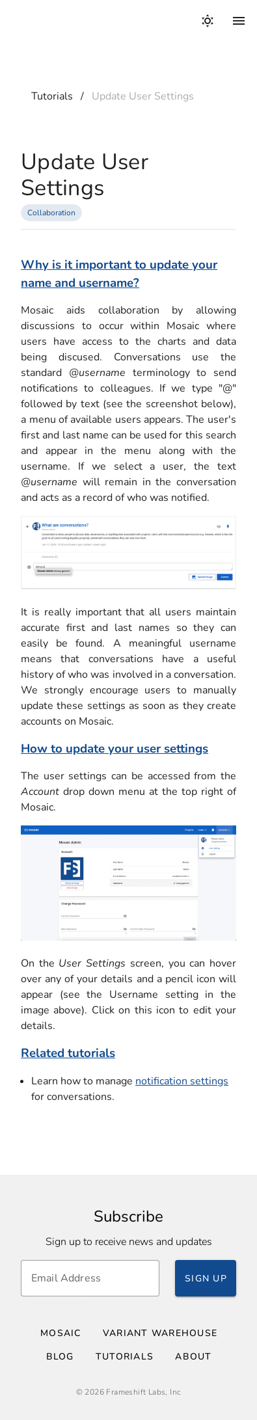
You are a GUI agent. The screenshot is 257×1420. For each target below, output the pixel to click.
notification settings (181, 1081)
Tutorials (52, 96)
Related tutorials (68, 1053)
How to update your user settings (114, 748)
